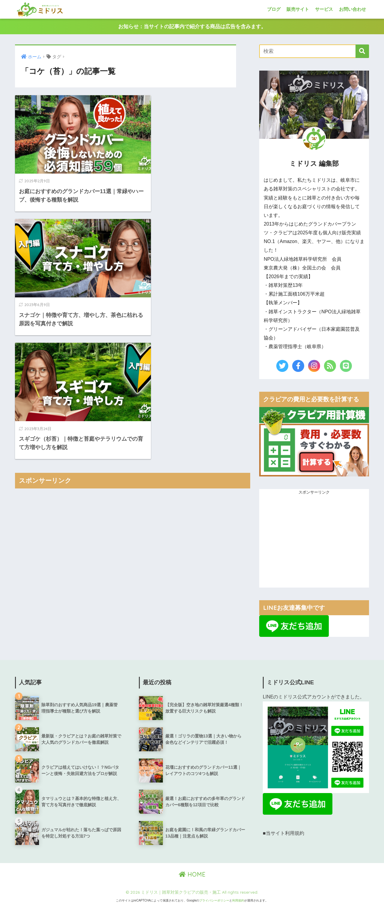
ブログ (273, 9)
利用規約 (238, 900)
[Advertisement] (132, 372)
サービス (324, 9)
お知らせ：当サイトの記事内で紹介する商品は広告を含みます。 (192, 26)
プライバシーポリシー (214, 900)
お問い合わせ (352, 9)
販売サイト (297, 9)
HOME (192, 874)
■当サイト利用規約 (283, 833)
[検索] (362, 51)
